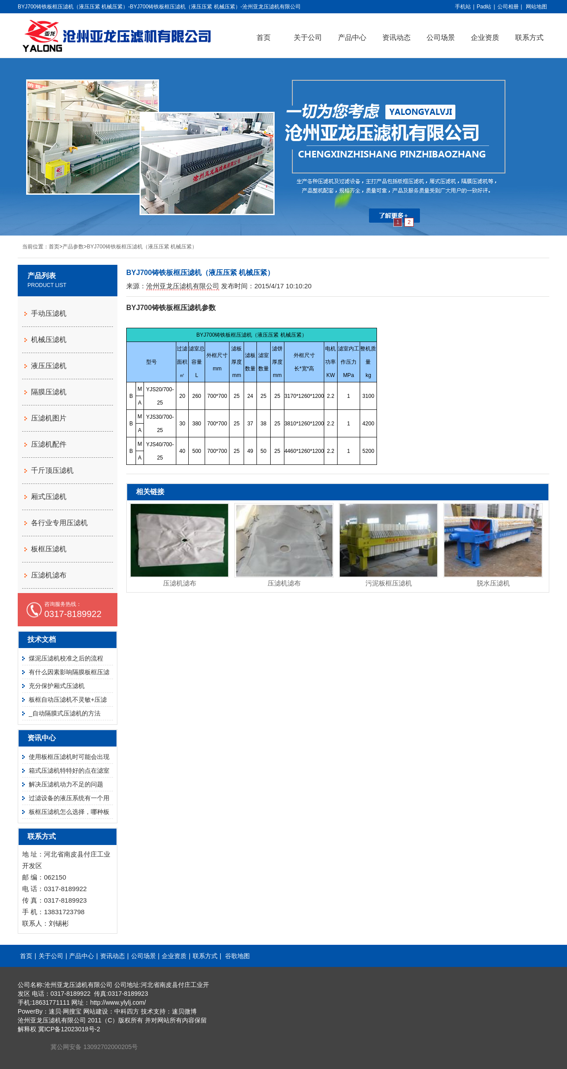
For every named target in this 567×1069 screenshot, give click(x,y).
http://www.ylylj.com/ (118, 1002)
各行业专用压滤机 (59, 523)
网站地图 (536, 7)
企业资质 (485, 37)
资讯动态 (396, 37)
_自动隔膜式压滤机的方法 (65, 713)
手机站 (463, 7)
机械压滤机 (48, 339)
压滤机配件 (48, 444)
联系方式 (529, 37)
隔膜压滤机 (48, 392)
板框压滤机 (48, 549)
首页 (263, 37)
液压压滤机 (48, 365)
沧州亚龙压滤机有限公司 (182, 286)
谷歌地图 (237, 955)
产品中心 (352, 37)
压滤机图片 (48, 418)
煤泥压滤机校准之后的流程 (66, 658)
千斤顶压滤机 (52, 470)
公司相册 (508, 7)
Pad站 (484, 7)
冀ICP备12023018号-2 (69, 1029)
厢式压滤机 (48, 496)
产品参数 (73, 247)
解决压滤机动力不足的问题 (66, 784)
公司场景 (441, 37)
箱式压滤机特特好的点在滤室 (69, 770)
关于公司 (308, 37)
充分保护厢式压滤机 (57, 685)
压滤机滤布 (179, 583)
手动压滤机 (48, 313)
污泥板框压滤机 (388, 583)
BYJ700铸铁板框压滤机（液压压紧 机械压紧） (142, 247)
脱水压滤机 (493, 583)
